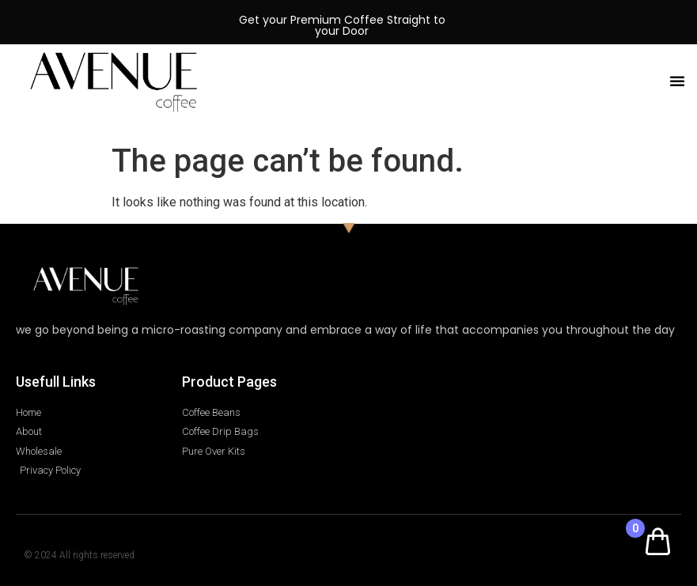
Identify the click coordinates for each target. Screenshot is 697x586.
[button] (677, 81)
